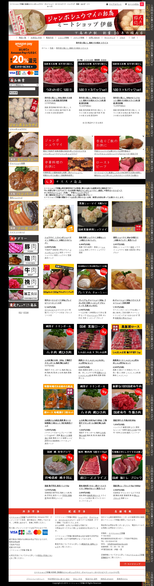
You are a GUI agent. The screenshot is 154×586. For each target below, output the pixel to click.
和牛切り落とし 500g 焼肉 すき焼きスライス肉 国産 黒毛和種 (58, 99)
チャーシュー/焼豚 (17, 163)
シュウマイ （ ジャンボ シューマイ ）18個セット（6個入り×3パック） (58, 240)
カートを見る (133, 4)
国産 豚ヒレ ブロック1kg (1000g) (126, 485)
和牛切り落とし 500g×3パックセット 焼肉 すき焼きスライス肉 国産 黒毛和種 (92, 100)
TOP (133, 37)
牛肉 (51, 48)
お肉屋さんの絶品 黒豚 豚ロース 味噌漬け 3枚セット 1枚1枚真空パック (58, 423)
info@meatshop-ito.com (118, 544)
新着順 (103, 60)
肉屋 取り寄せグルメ (123, 318)
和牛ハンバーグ (16, 197)
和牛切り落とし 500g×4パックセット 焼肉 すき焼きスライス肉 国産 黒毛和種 (126, 100)
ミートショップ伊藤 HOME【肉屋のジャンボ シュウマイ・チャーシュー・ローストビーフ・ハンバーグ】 (77, 572)
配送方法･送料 (91, 579)
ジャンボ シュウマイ (18, 129)
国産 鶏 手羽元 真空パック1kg (57, 485)
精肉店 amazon (107, 579)
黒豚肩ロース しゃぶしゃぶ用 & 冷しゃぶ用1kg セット (126, 361)
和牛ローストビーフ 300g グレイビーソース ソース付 (58, 301)
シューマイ (83, 517)
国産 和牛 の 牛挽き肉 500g (124, 420)
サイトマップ (109, 37)
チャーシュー (56, 192)
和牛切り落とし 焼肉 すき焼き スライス (92, 42)
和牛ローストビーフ (114, 190)
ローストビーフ (51, 310)
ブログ (122, 37)
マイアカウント (115, 4)
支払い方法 (77, 579)
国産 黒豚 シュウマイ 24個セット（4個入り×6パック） (92, 238)
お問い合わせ (94, 37)
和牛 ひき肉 (132, 430)
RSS (20, 312)
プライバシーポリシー (35, 579)
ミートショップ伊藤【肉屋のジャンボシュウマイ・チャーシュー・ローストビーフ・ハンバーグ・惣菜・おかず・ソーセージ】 (50, 5)
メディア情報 (78, 37)
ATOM (25, 312)
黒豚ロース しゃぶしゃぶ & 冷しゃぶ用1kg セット (92, 361)
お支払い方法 (36, 37)
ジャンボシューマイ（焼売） (92, 190)
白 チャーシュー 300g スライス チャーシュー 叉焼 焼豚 (126, 301)
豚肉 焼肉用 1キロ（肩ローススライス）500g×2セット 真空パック (92, 487)
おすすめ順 (88, 60)
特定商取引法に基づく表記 (58, 579)
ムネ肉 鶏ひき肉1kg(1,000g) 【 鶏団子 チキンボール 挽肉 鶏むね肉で (93, 423)
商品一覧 (22, 37)
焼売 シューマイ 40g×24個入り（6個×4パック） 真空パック (125, 238)
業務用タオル (122, 579)
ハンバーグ (80, 192)
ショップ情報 (63, 37)
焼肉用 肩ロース (93, 495)
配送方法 (49, 37)
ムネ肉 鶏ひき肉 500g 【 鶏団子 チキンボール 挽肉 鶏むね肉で (58, 361)
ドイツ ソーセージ (17, 232)
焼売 (132, 247)
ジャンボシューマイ (58, 251)
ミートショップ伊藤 (17, 517)
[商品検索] (22, 88)
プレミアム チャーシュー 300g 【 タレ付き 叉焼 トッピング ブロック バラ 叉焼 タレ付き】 (92, 303)
